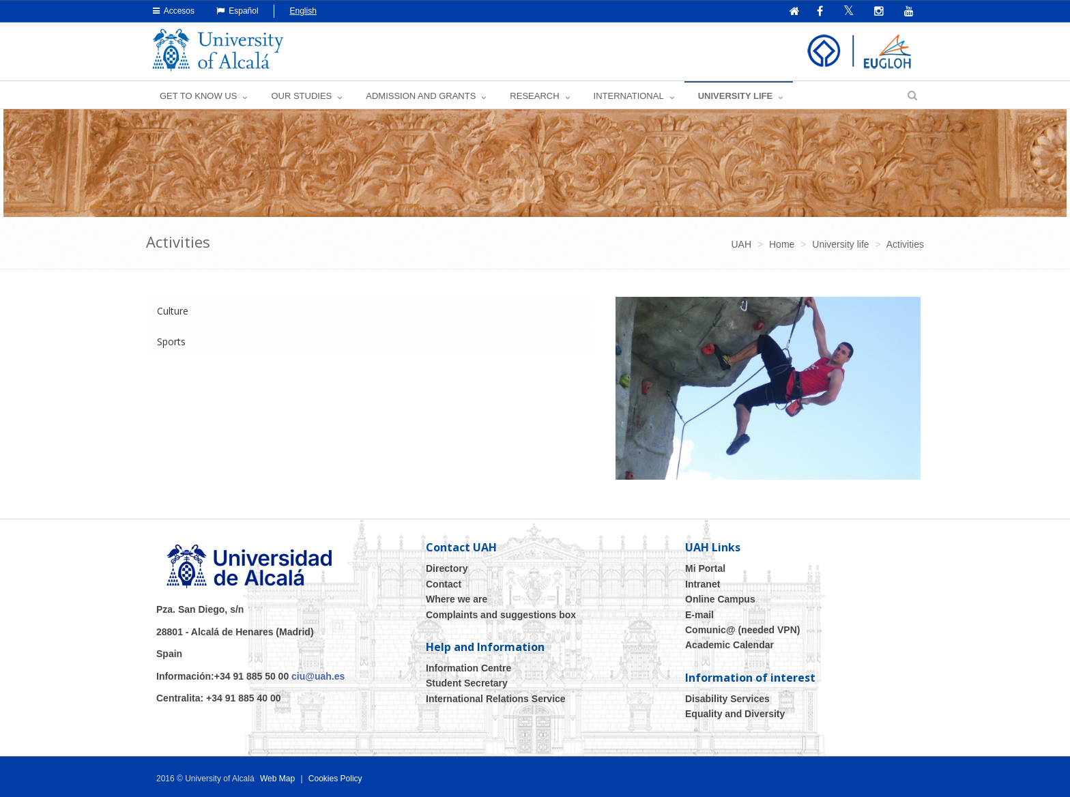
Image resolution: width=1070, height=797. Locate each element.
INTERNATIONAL (629, 96)
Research (534, 96)
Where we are (456, 599)
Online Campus (720, 599)
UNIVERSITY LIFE (735, 96)
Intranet (702, 584)
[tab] (369, 311)
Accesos (173, 11)
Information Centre (468, 668)
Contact (443, 584)
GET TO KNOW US (198, 96)
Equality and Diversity (735, 713)
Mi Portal (705, 568)
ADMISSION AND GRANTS (421, 96)
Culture (172, 310)
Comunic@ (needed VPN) (742, 629)
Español (237, 11)
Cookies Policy (335, 778)
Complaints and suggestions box (501, 614)
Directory (446, 568)
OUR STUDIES (301, 96)
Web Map (277, 778)
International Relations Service (496, 698)
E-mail (699, 614)
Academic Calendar (729, 644)
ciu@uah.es (318, 676)
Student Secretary (467, 683)
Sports (171, 341)
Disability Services (727, 698)
